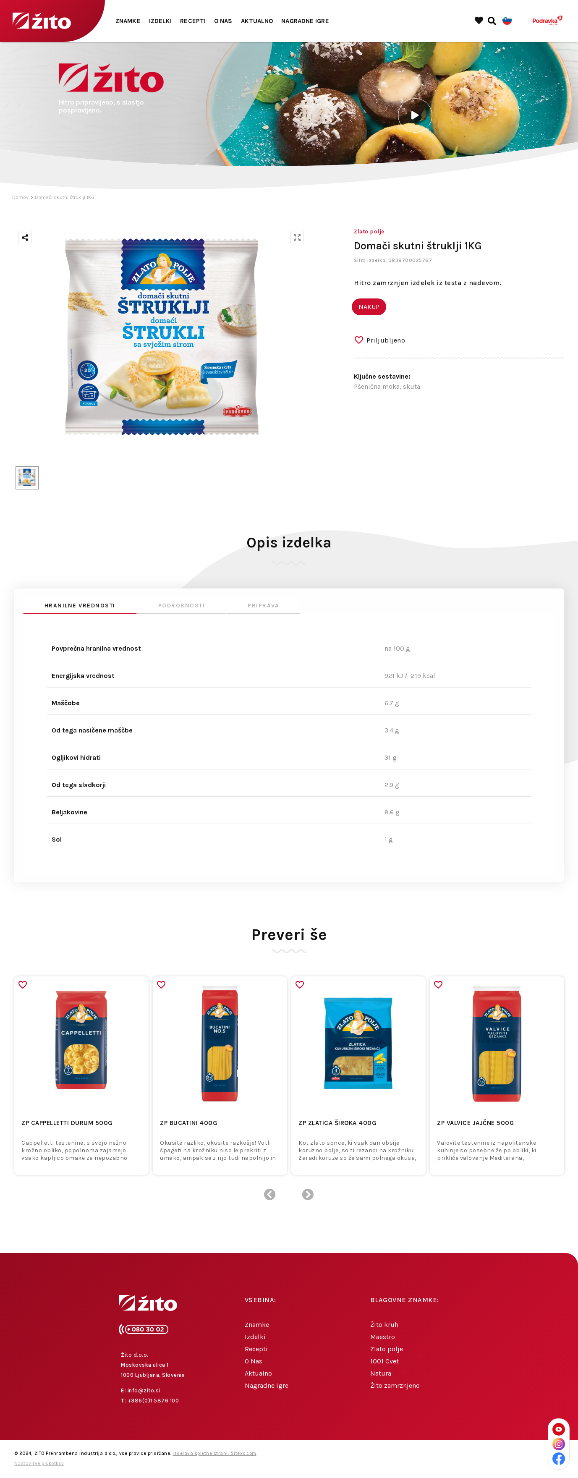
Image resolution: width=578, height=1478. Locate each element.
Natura (380, 1373)
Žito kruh (384, 1325)
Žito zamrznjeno (395, 1385)
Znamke (128, 21)
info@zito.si (144, 1390)
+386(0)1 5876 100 (153, 1400)
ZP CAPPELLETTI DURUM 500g (66, 1123)
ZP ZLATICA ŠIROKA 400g (337, 1123)
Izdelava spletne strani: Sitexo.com (214, 1453)
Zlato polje (386, 1349)
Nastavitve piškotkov (39, 1463)
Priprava (263, 605)
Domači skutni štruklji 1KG (64, 197)
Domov (20, 197)
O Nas (223, 21)
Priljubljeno (385, 340)
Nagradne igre (305, 21)
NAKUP (368, 307)
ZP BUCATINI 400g (188, 1123)
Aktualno (257, 21)
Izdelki (160, 21)
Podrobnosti (181, 605)
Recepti (193, 21)
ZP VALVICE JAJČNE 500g (475, 1123)
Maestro (382, 1337)
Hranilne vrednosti (79, 605)
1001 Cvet (384, 1361)
